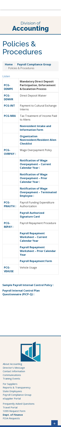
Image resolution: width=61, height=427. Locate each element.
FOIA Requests (11, 418)
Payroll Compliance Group (17, 394)
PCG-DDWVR (8, 97)
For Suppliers (10, 383)
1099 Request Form (14, 411)
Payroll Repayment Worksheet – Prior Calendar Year (38, 250)
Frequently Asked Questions (18, 403)
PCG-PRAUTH (9, 204)
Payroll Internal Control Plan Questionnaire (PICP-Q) (21, 292)
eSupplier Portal (12, 398)
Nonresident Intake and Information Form (35, 128)
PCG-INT (9, 105)
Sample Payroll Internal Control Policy (27, 285)
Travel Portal (10, 407)
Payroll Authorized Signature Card (32, 214)
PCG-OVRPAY (9, 152)
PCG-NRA (10, 116)
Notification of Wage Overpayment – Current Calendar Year (35, 164)
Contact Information (14, 371)
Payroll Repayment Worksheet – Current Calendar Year (33, 237)
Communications (12, 375)
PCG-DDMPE (8, 87)
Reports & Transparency (17, 387)
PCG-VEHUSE (9, 269)
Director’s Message (14, 367)
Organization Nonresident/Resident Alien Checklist (38, 140)
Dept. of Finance (13, 414)
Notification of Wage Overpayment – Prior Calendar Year (33, 178)
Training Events (11, 378)
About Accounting (12, 364)
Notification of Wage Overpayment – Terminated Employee (38, 192)
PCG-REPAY (8, 225)
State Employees (12, 391)
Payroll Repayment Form (36, 261)
